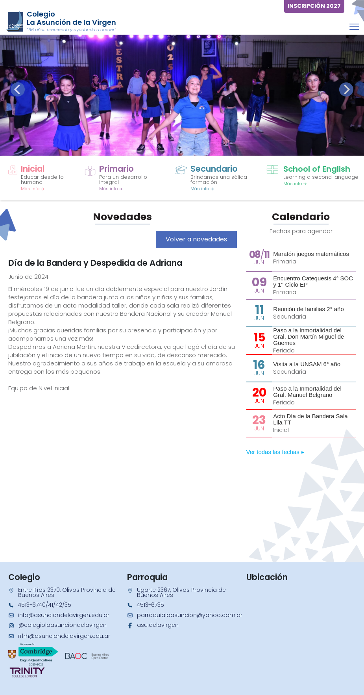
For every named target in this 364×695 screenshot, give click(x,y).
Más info (32, 188)
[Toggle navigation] (354, 26)
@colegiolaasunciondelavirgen (62, 625)
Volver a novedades (196, 239)
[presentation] (18, 89)
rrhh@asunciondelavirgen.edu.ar (64, 636)
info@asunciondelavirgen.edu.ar (63, 615)
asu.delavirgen (158, 625)
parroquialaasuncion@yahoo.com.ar (189, 615)
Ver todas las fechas (275, 452)
